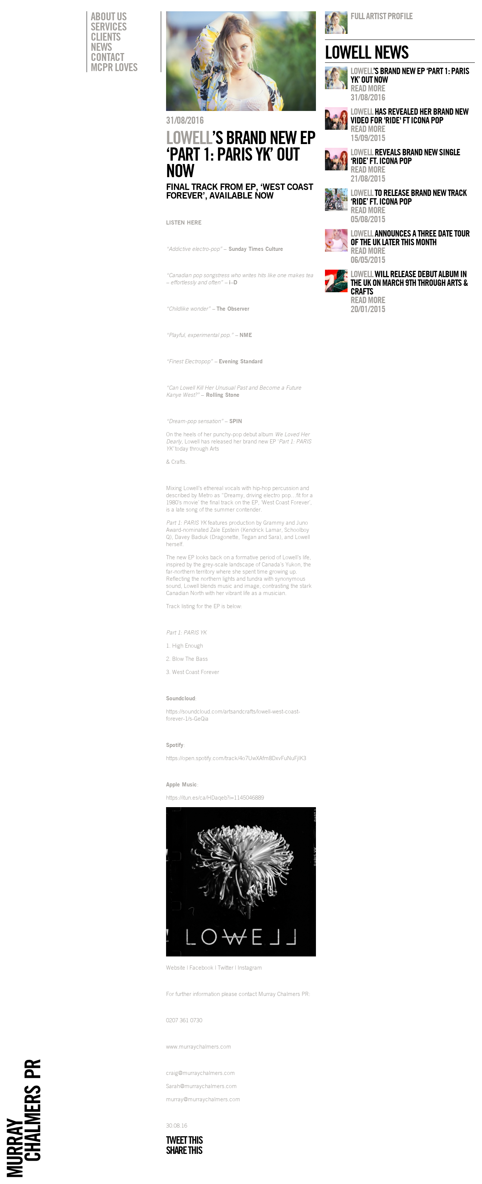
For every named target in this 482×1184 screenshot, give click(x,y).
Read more (368, 88)
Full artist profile (382, 15)
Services (109, 26)
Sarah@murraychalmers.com (201, 1086)
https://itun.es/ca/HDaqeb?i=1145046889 (215, 797)
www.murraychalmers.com (198, 1046)
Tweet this (184, 1140)
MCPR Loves (114, 67)
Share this (184, 1150)
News (101, 46)
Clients (105, 36)
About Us (109, 16)
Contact (107, 57)
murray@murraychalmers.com (203, 1099)
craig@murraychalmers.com (200, 1072)
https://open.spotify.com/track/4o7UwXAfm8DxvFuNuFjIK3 (236, 758)
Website (175, 967)
